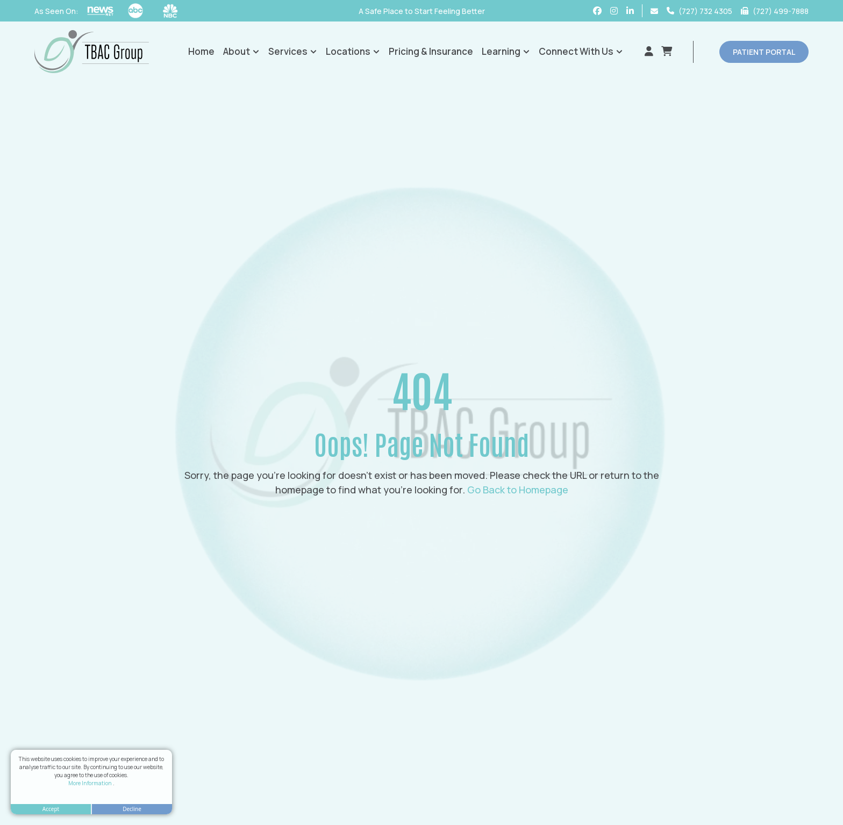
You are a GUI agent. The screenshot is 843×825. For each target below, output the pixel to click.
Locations (353, 51)
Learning (506, 51)
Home (201, 51)
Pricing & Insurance (431, 51)
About (241, 51)
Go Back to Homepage (517, 489)
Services (292, 51)
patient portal (764, 52)
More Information (90, 783)
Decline (132, 809)
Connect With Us (581, 51)
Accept (50, 809)
